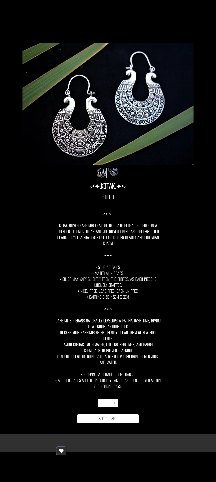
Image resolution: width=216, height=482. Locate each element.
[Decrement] (101, 403)
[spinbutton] (108, 403)
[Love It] (61, 451)
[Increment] (115, 403)
